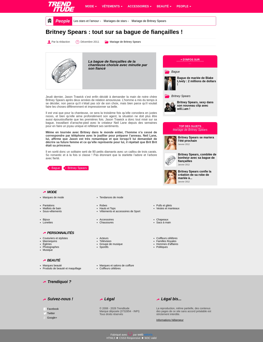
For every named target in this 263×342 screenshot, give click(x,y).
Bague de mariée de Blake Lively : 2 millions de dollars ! (196, 81)
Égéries (47, 244)
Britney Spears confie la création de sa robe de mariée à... (194, 175)
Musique (48, 249)
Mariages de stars (115, 21)
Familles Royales (166, 241)
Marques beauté (52, 265)
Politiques (162, 247)
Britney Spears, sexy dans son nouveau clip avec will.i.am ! (195, 105)
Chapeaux (162, 219)
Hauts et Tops (108, 208)
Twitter (51, 313)
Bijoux (46, 219)
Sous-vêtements (52, 211)
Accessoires (107, 219)
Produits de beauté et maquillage (62, 268)
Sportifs (104, 247)
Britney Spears (77, 168)
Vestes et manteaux (167, 208)
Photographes (51, 247)
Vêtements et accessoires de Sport (120, 211)
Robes (103, 205)
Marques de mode (53, 197)
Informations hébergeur (170, 320)
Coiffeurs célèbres (167, 238)
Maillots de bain (52, 208)
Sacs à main (163, 222)
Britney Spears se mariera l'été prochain (196, 139)
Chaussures (107, 222)
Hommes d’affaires (167, 244)
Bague (56, 168)
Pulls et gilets (164, 205)
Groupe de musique (111, 244)
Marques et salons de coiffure (117, 265)
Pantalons (48, 205)
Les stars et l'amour (86, 21)
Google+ (52, 317)
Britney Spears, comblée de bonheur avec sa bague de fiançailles (197, 158)
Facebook (53, 308)
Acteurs (104, 238)
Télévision (105, 241)
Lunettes (48, 222)
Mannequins (50, 241)
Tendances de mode (111, 197)
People (63, 20)
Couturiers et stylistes (55, 238)
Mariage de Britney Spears (149, 21)
